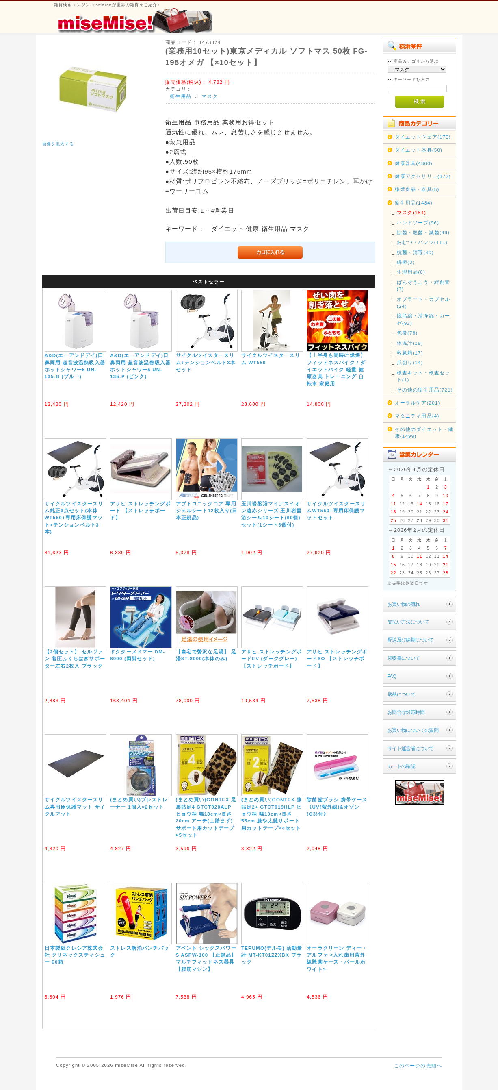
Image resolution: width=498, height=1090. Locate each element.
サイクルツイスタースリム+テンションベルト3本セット (206, 362)
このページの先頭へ (418, 1065)
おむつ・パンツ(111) (422, 242)
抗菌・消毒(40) (415, 252)
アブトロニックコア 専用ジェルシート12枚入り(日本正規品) (207, 510)
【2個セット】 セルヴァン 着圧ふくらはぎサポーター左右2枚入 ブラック (75, 658)
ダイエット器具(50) (418, 149)
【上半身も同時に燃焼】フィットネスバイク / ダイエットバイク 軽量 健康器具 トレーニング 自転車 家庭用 (336, 369)
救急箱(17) (410, 352)
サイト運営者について (411, 748)
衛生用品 (180, 96)
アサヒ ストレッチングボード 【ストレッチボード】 (140, 510)
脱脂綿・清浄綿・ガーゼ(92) (423, 319)
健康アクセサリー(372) (423, 176)
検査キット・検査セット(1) (423, 376)
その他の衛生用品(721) (425, 389)
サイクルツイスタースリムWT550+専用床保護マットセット (336, 510)
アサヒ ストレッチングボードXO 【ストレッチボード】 (337, 658)
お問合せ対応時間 (406, 712)
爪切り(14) (410, 362)
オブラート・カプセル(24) (423, 302)
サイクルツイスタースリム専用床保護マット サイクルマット (75, 806)
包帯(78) (407, 332)
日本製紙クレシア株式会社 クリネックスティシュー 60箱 (75, 955)
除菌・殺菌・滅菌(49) (423, 232)
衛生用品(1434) (414, 202)
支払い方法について (408, 621)
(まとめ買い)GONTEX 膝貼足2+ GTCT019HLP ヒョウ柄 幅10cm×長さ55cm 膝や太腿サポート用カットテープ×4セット (271, 814)
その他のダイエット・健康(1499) (424, 432)
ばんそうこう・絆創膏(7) (423, 285)
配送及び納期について (411, 639)
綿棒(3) (406, 262)
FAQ (392, 676)
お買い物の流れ (404, 604)
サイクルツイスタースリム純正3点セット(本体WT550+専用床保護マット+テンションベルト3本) (74, 518)
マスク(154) (411, 212)
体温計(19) (410, 343)
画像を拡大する (58, 143)
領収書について (404, 658)
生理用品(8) (411, 271)
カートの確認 (402, 766)
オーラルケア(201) (417, 402)
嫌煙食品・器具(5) (417, 189)
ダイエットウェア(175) (423, 136)
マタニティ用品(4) (417, 415)
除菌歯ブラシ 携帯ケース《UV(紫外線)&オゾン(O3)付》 (337, 806)
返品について (402, 694)
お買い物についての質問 (413, 730)
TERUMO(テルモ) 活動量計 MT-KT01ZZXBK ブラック (272, 955)
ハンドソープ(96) (418, 222)
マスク (209, 96)
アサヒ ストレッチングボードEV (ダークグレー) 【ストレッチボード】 (271, 658)
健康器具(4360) (414, 163)
